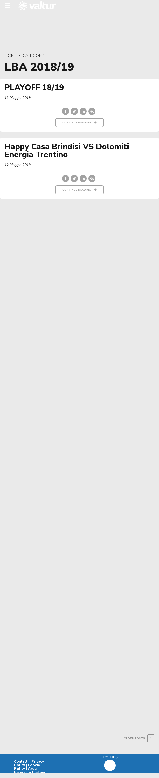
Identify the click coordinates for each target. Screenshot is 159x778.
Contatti (21, 766)
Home (11, 55)
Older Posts (134, 743)
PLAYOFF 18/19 (34, 87)
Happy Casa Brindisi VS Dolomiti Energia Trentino (67, 151)
